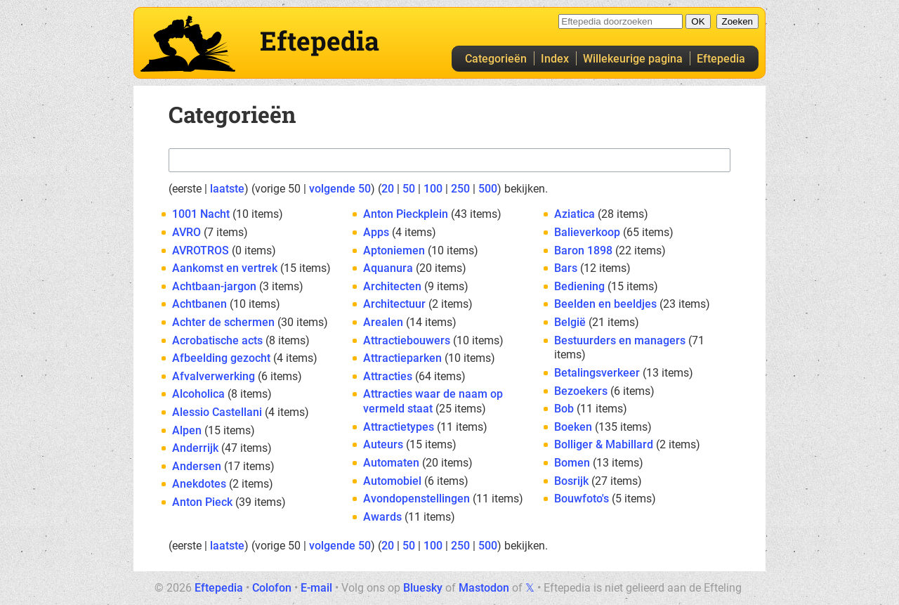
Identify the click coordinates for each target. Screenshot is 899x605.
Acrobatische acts (217, 340)
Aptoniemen (394, 250)
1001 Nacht (201, 214)
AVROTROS (200, 250)
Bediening (579, 286)
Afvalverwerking (213, 376)
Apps (376, 232)
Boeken (573, 427)
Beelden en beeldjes (605, 304)
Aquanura (388, 268)
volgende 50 (340, 188)
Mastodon (484, 587)
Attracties (387, 376)
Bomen (572, 462)
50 (408, 188)
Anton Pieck (202, 502)
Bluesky (422, 587)
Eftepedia (721, 58)
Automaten (391, 462)
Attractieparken (402, 358)
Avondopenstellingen (416, 498)
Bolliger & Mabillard (603, 444)
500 (487, 188)
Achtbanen (199, 304)
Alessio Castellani (217, 412)
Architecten (392, 286)
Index (555, 58)
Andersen (196, 466)
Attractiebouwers (406, 340)
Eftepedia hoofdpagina (187, 43)
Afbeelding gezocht (221, 358)
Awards (382, 516)
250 (460, 188)
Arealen (383, 322)
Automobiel (392, 481)
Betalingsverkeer (597, 372)
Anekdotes (199, 483)
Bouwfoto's (581, 498)
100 (433, 188)
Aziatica (574, 214)
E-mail (316, 587)
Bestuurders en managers (619, 340)
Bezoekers (581, 391)
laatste (227, 188)
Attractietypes (398, 427)
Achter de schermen (223, 322)
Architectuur (394, 304)
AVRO (186, 232)
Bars (565, 268)
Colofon (271, 587)
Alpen (187, 430)
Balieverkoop (587, 232)
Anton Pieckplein (405, 214)
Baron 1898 (583, 250)
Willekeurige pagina (633, 58)
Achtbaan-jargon (214, 286)
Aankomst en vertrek (224, 268)
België (570, 322)
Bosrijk (571, 481)
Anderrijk (195, 448)
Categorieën (496, 58)
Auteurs (383, 444)
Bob (564, 408)
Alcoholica (198, 394)
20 (387, 188)
